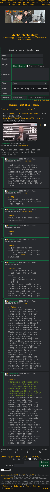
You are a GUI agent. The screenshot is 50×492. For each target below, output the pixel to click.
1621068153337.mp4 (28, 114)
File (35, 459)
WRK (1, 3)
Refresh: (12, 488)
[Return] (38, 50)
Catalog (18, 109)
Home (45, 488)
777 (40, 3)
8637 (19, 376)
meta (32, 5)
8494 (15, 146)
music (34, 3)
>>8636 (25, 146)
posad (46, 3)
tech (14, 3)
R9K (19, 5)
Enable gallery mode (41, 101)
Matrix (13, 105)
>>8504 (24, 211)
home (4, 1)
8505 (19, 242)
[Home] (35, 456)
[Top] (26, 456)
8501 (19, 161)
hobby (7, 3)
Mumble (37, 105)
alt (25, 1)
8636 (19, 303)
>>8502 (24, 161)
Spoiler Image (36, 66)
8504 (19, 228)
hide (12, 114)
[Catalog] (16, 456)
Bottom (29, 109)
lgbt (14, 5)
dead (25, 5)
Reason (9, 466)
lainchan (31, 474)
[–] (41, 125)
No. (11, 146)
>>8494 (12, 268)
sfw (20, 1)
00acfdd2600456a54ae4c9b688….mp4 (21, 118)
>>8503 (30, 161)
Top (27, 486)
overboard (12, 1)
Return (6, 109)
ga (24, 3)
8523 (19, 264)
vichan (23, 474)
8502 (19, 193)
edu (19, 3)
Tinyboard (14, 474)
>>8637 (24, 303)
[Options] (45, 5)
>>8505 (24, 193)
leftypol (41, 1)
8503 (19, 211)
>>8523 (20, 146)
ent (28, 3)
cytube (31, 1)
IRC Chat (25, 105)
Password (44, 459)
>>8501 (12, 197)
